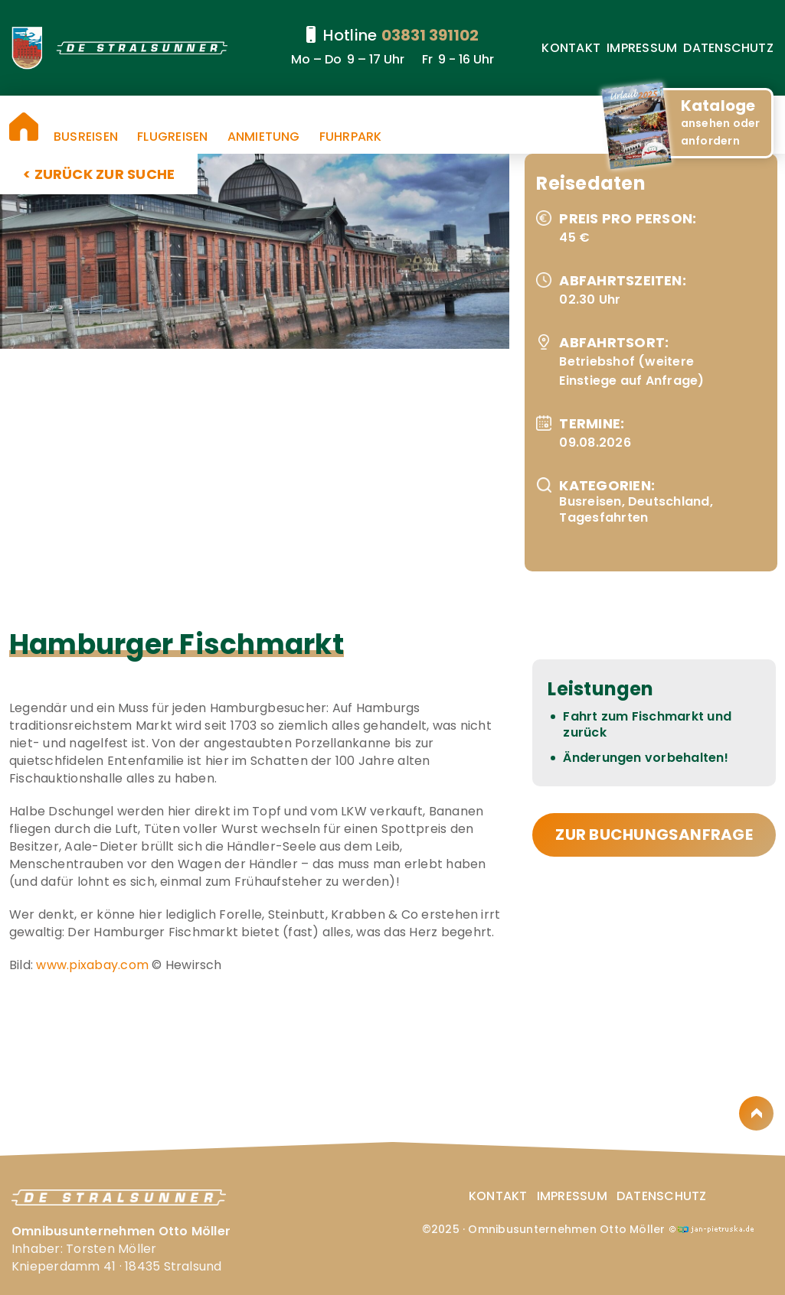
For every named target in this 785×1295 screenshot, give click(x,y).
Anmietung (263, 137)
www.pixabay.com (92, 965)
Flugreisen (172, 137)
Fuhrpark (350, 137)
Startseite (23, 126)
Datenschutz (728, 48)
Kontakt (570, 48)
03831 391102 (430, 35)
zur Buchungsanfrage (654, 834)
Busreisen (86, 137)
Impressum (642, 48)
